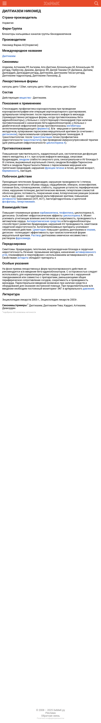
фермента (43, 128)
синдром (24, 159)
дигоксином (9, 134)
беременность (10, 170)
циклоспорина (71, 215)
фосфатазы (9, 201)
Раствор (36, 235)
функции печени (54, 168)
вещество (25, 97)
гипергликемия (26, 201)
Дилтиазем (8, 56)
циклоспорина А (55, 142)
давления (88, 288)
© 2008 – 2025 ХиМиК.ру (50, 710)
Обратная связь (50, 715)
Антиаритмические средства (44, 221)
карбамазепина (49, 212)
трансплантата (32, 140)
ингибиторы (74, 125)
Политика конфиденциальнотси (50, 718)
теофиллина (66, 212)
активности (9, 198)
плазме (91, 229)
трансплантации (42, 137)
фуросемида (23, 238)
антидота (22, 257)
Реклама (50, 713)
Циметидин (39, 229)
